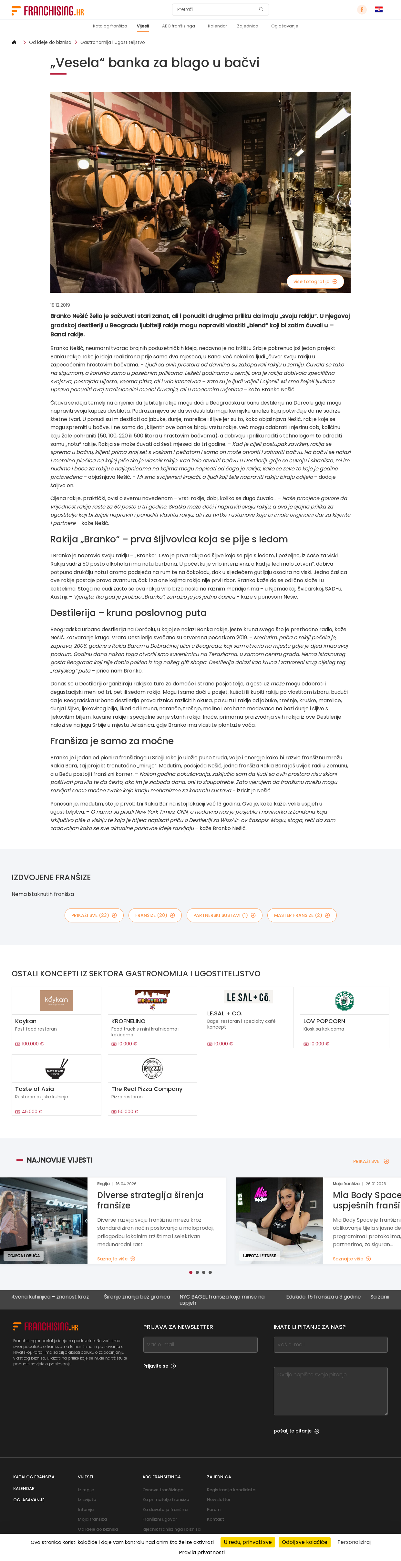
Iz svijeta (87, 1499)
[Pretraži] (216, 10)
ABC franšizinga (178, 26)
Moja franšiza (92, 1519)
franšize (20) (155, 915)
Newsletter (219, 1499)
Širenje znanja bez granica (149, 1297)
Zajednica (247, 26)
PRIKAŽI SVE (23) (94, 915)
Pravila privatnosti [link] (202, 1552)
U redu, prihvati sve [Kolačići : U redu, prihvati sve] (248, 1542)
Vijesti (143, 26)
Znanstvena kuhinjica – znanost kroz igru (55, 1300)
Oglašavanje (284, 26)
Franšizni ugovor (159, 1519)
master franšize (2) (302, 915)
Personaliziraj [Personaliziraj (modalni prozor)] (354, 1542)
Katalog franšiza (110, 26)
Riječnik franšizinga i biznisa (171, 1529)
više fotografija (315, 281)
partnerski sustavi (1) (224, 915)
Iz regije (86, 1490)
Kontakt (215, 1519)
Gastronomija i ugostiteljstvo (112, 42)
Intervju (86, 1509)
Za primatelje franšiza (165, 1499)
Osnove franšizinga (162, 1490)
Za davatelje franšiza (165, 1509)
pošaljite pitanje (296, 1431)
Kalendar (217, 26)
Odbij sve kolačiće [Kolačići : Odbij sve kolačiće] (304, 1542)
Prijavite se (159, 1366)
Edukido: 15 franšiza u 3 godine (335, 1297)
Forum (214, 1509)
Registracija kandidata (231, 1490)
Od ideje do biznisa (50, 42)
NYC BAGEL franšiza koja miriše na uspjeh (233, 1300)
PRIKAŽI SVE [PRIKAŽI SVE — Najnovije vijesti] (371, 1161)
